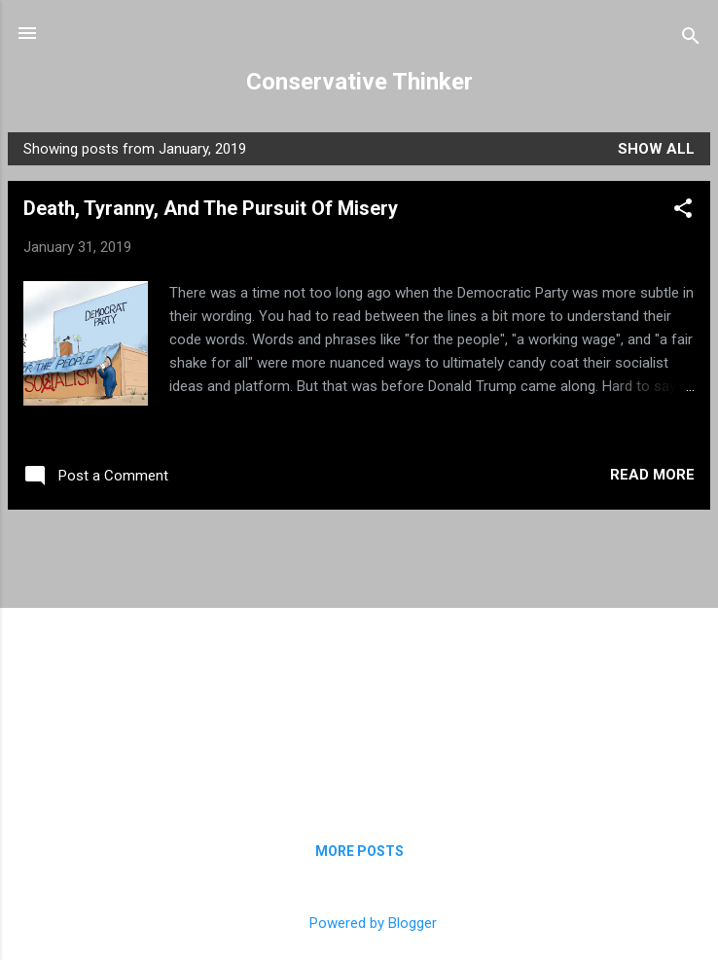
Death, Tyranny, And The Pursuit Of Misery (210, 208)
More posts (359, 851)
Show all (656, 149)
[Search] (690, 39)
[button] (683, 211)
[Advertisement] (359, 661)
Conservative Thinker (359, 81)
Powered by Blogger (359, 923)
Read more (652, 474)
